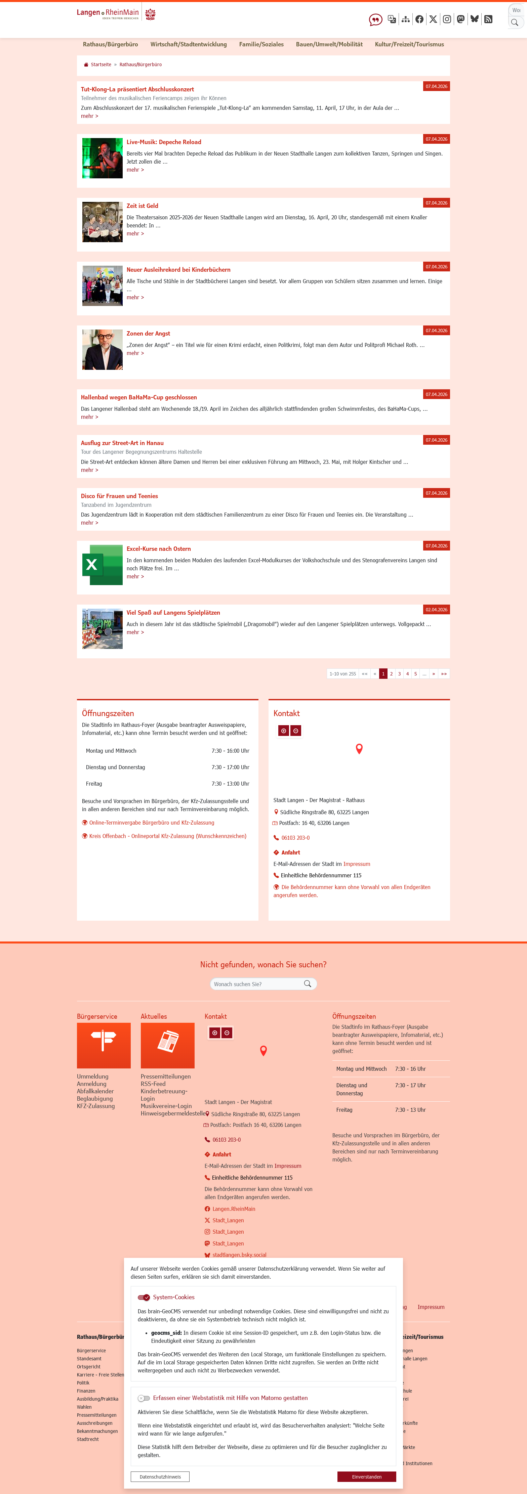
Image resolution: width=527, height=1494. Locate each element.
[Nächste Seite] (433, 673)
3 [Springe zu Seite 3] (399, 673)
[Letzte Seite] (444, 673)
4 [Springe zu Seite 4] (407, 673)
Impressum (356, 864)
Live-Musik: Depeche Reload (164, 141)
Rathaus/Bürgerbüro (141, 64)
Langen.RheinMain (234, 1208)
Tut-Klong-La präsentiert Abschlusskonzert (137, 89)
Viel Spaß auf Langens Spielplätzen (173, 612)
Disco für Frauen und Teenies (119, 495)
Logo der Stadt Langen (133, 15)
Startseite (101, 64)
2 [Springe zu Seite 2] (391, 673)
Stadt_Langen (228, 1220)
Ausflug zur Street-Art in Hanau (122, 442)
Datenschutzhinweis (160, 1477)
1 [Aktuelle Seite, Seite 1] (383, 673)
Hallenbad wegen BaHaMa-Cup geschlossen (139, 397)
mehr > (89, 116)
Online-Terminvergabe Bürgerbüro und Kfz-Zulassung (151, 822)
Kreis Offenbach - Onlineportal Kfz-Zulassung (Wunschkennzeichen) (167, 836)
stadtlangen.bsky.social (240, 1254)
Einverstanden (367, 1477)
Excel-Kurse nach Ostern (159, 548)
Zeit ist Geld (142, 205)
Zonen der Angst (148, 333)
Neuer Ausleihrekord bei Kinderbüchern (179, 269)
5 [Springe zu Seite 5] (415, 673)
